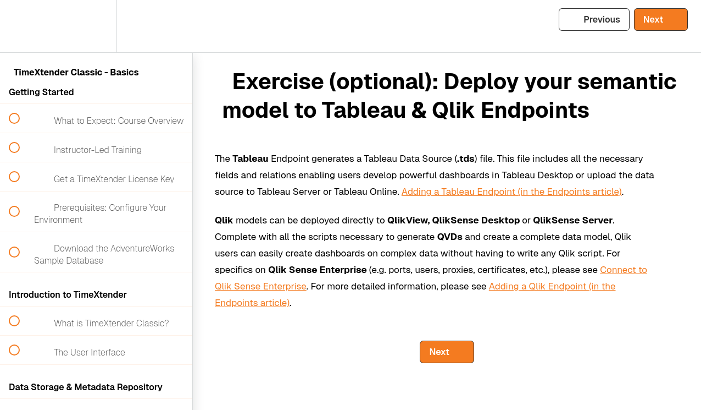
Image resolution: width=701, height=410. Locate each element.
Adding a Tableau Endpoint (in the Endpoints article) (512, 191)
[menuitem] (96, 26)
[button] (20, 26)
